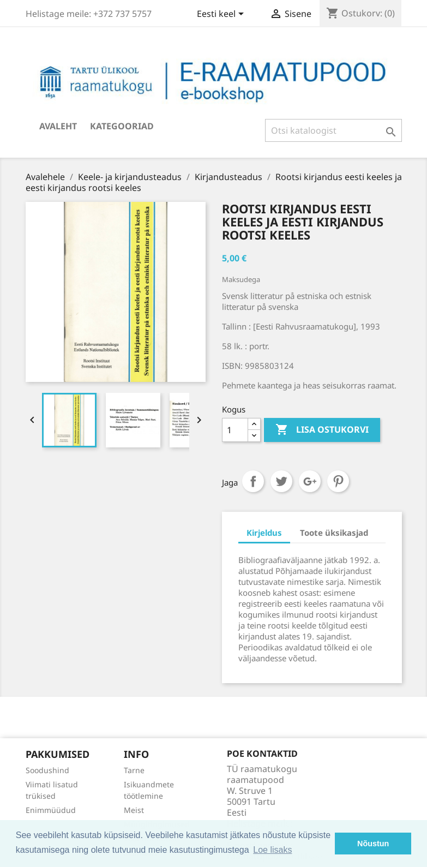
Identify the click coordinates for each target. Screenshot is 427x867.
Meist (134, 810)
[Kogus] (235, 430)
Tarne (134, 770)
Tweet (281, 481)
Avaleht (58, 126)
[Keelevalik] (222, 14)
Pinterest (338, 481)
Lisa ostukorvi (322, 430)
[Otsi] (333, 130)
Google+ (310, 481)
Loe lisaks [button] (272, 849)
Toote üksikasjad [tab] (334, 532)
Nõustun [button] (373, 843)
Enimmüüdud (51, 810)
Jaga (253, 481)
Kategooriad (122, 126)
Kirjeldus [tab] (264, 532)
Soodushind (47, 770)
